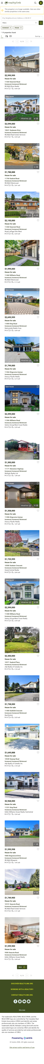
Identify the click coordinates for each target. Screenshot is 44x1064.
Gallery (2, 36)
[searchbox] (20, 18)
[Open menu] (2, 3)
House (17, 28)
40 (36, 70)
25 (36, 505)
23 (36, 409)
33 (36, 747)
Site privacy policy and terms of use (22, 1047)
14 (36, 457)
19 (36, 796)
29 (36, 892)
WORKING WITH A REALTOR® (22, 989)
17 (36, 651)
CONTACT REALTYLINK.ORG (22, 995)
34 (36, 167)
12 (36, 360)
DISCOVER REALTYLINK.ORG (22, 984)
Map (6, 36)
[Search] (35, 3)
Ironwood (5, 28)
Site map (22, 1010)
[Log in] (41, 3)
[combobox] (22, 18)
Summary (10, 36)
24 (36, 312)
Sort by (37, 36)
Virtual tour (26, 70)
